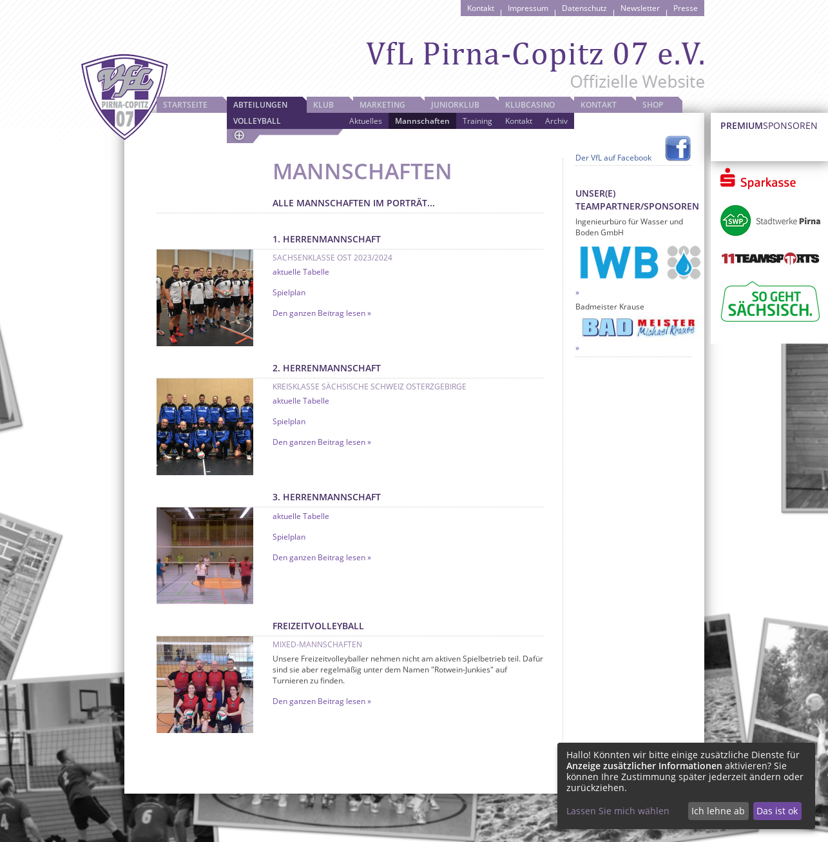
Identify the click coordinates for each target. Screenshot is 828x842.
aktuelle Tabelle (301, 271)
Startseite (185, 104)
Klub (323, 104)
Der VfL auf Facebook (613, 157)
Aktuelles (365, 120)
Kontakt (480, 8)
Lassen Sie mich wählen (617, 810)
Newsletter (640, 8)
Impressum (528, 8)
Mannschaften (422, 120)
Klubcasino (530, 104)
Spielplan (289, 292)
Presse (685, 8)
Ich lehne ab (718, 811)
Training (477, 120)
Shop (652, 104)
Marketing (382, 104)
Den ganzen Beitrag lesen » (322, 313)
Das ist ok (777, 811)
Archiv (556, 120)
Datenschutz (584, 8)
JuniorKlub (455, 104)
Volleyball (257, 120)
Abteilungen (260, 104)
